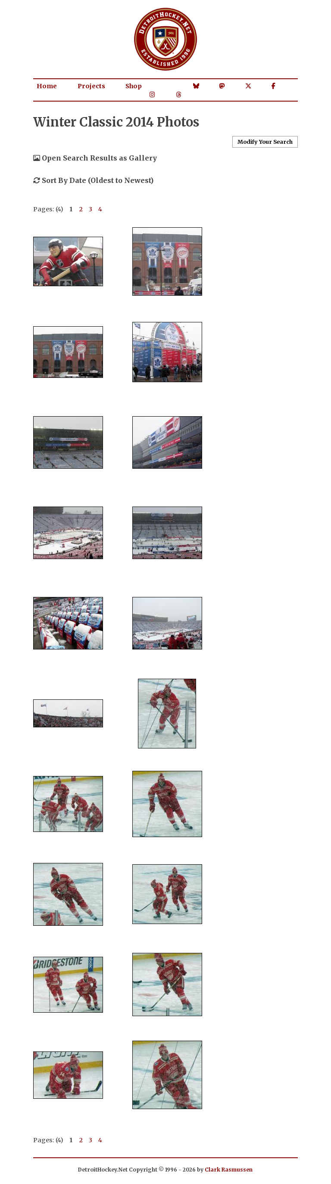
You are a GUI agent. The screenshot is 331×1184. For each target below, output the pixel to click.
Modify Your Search (265, 141)
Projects (91, 86)
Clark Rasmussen (229, 1169)
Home (47, 86)
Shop (133, 86)
